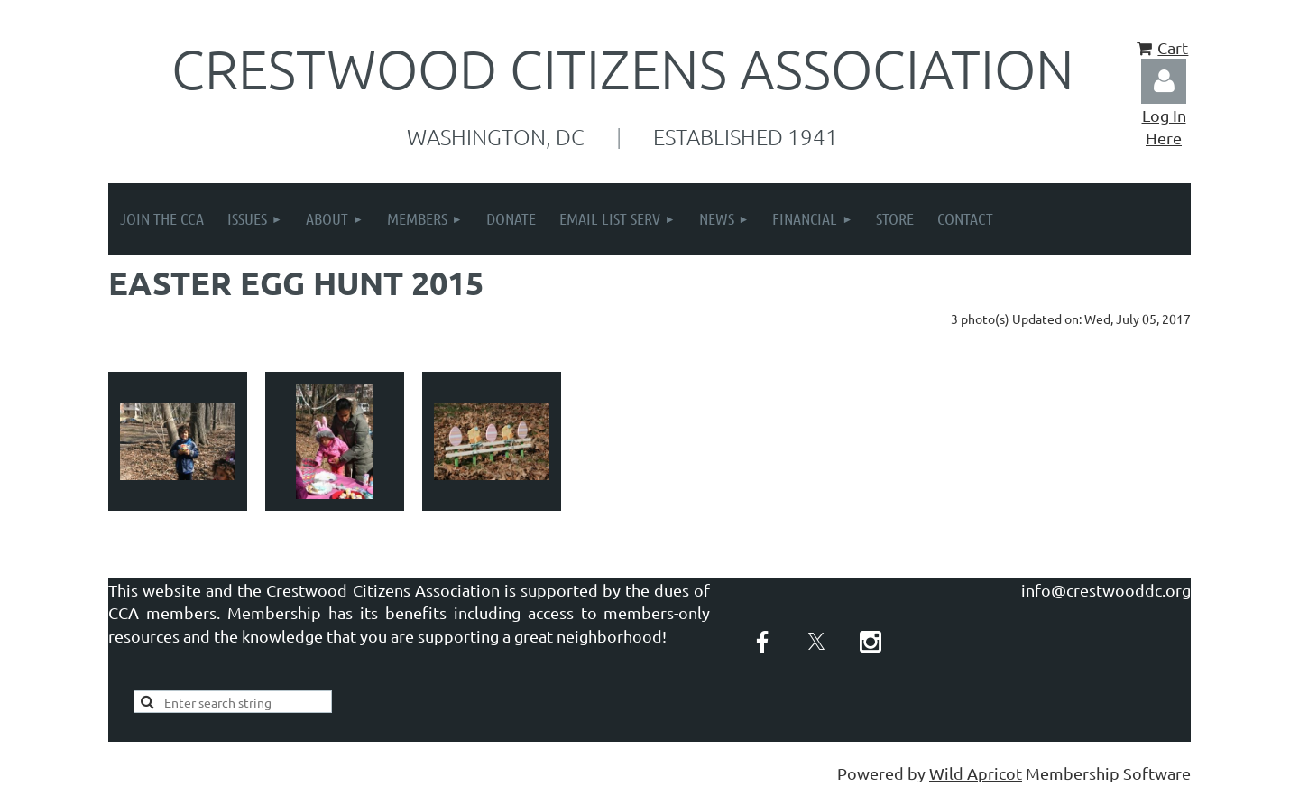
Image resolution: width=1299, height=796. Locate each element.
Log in (1163, 81)
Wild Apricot (975, 773)
